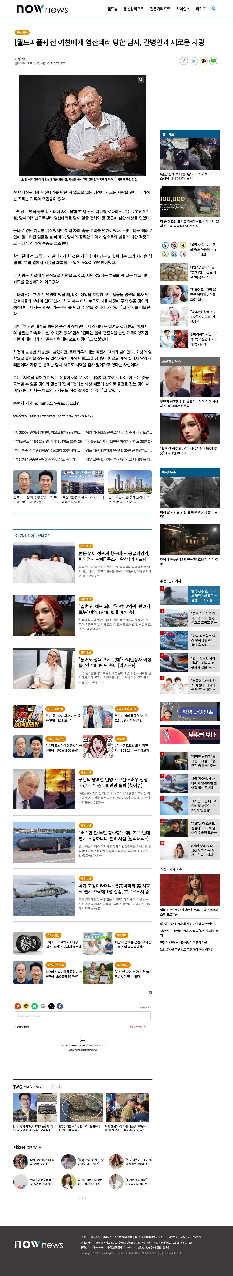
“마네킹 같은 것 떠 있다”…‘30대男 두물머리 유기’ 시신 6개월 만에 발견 (33, 1128)
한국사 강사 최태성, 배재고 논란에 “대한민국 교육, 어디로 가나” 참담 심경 (79, 1128)
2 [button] (82, 1198)
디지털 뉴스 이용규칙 (179, 1237)
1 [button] (80, 1198)
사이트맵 (197, 1237)
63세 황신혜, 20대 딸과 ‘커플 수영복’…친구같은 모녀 (42, 1164)
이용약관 (107, 1237)
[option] (33, 1114)
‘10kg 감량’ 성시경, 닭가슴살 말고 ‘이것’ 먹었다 (91, 1164)
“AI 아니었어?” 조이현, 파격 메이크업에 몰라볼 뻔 (139, 1164)
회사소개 (95, 1237)
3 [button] (85, 1198)
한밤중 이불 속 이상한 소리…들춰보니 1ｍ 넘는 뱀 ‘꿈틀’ (125, 1128)
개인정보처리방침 (123, 1237)
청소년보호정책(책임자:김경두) (150, 1237)
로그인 (84, 1237)
